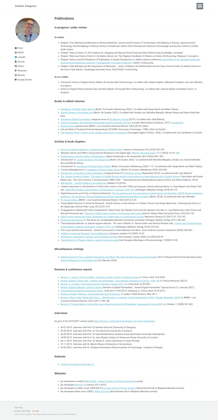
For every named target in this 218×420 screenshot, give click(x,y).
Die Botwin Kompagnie (72, 220)
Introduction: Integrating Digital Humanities (82, 173)
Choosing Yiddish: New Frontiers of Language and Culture (113, 213)
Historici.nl (80, 384)
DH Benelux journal (118, 119)
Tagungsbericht (81, 290)
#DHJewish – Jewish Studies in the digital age (84, 183)
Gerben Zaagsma (25, 6)
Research (52, 6)
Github (19, 66)
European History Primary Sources (119, 388)
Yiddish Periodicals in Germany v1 (77, 364)
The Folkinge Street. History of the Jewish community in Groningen (94, 132)
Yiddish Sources (101, 391)
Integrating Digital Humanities (75, 119)
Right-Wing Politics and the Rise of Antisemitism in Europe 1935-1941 (100, 189)
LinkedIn (19, 57)
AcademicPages (51, 414)
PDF (178, 153)
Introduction (177, 122)
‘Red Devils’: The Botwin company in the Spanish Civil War (89, 236)
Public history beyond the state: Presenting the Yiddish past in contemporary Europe (102, 216)
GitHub (26, 411)
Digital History (67, 126)
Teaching (100, 6)
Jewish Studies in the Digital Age (77, 112)
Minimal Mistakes (70, 414)
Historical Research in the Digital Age (79, 260)
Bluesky (19, 75)
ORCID (19, 52)
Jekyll (43, 414)
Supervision (118, 6)
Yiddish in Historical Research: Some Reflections (85, 233)
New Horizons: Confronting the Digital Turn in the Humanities (124, 321)
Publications (71, 6)
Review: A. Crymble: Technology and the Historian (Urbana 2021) (93, 284)
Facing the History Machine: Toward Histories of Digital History (92, 149)
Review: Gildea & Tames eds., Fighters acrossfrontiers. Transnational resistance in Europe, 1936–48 (110, 280)
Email (18, 48)
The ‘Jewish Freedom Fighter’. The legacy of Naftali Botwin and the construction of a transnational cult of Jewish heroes (120, 176)
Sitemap (18, 407)
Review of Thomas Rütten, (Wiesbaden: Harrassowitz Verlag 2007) (112, 304)
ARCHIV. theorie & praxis (144, 153)
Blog (142, 6)
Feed (35, 411)
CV (132, 6)
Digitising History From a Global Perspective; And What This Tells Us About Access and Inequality (109, 257)
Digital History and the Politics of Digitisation (83, 156)
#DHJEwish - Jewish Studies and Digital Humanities (110, 381)
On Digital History (69, 200)
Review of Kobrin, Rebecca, (90, 294)
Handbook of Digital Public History (78, 109)
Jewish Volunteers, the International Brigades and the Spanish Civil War (96, 122)
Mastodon (20, 70)
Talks (87, 6)
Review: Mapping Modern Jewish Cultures (81, 287)
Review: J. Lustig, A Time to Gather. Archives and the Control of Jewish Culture (99, 277)
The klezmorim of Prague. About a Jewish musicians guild (89, 240)
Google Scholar (23, 79)
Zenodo (19, 61)
